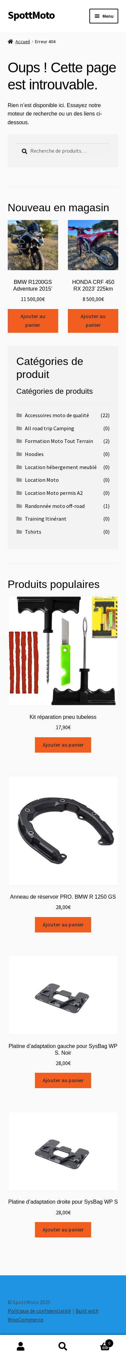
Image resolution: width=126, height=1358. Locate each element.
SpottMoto (31, 15)
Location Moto (42, 479)
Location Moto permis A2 (54, 492)
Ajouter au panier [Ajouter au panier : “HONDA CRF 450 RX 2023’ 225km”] (93, 320)
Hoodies (34, 454)
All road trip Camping (49, 428)
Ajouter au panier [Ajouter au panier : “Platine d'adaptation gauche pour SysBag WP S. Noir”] (63, 1080)
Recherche (63, 1346)
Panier (99, 1342)
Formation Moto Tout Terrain (59, 441)
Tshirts (33, 531)
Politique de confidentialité (39, 1310)
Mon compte (21, 1346)
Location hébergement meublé (61, 467)
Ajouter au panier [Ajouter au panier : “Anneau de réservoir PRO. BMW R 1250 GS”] (63, 924)
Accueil (22, 42)
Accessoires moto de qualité (57, 415)
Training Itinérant (46, 518)
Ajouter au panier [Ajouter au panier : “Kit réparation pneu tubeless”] (63, 744)
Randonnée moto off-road (55, 506)
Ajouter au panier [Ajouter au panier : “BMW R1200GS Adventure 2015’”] (32, 320)
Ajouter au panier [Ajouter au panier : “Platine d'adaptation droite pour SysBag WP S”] (63, 1229)
